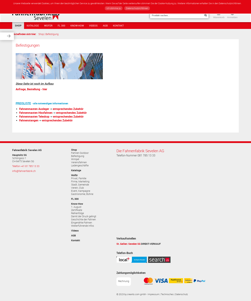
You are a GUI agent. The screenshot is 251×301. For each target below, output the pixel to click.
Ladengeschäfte (80, 165)
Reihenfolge (77, 213)
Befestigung (52, 34)
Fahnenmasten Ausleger (34, 109)
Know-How (77, 25)
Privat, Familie (78, 178)
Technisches (167, 294)
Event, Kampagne (80, 190)
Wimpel (75, 159)
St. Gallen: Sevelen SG (128, 243)
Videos (93, 25)
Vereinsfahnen (79, 162)
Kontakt (118, 25)
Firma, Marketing (80, 181)
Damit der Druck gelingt (83, 216)
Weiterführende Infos (82, 225)
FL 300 (61, 25)
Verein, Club (77, 187)
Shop (18, 25)
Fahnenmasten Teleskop (34, 116)
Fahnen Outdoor (80, 153)
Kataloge (33, 25)
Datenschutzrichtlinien (137, 8)
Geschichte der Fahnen (83, 219)
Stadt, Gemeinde (80, 184)
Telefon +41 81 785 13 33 (25, 166)
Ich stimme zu (114, 8)
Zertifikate (76, 210)
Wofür (48, 25)
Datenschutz (181, 294)
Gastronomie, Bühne (82, 194)
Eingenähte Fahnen (81, 222)
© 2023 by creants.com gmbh (131, 294)
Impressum (153, 294)
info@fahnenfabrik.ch (24, 171)
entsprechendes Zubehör (68, 109)
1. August (76, 207)
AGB (105, 25)
